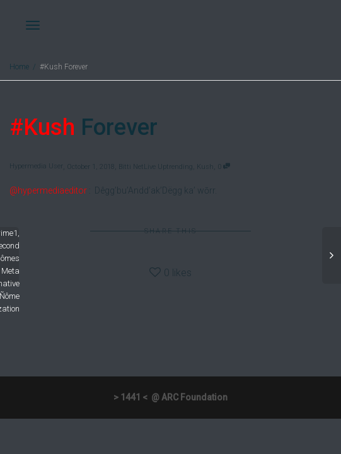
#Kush (42, 127)
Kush (205, 167)
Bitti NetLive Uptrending (155, 167)
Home (19, 66)
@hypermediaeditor (48, 190)
